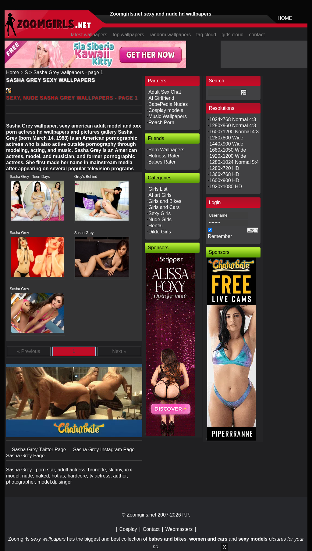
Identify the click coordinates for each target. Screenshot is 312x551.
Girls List (157, 189)
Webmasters (179, 529)
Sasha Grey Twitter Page (39, 449)
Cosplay (128, 529)
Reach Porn (161, 122)
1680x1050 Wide (227, 150)
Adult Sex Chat (164, 92)
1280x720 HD (224, 168)
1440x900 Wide (226, 143)
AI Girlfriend (161, 98)
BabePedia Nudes (168, 104)
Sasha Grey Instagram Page (104, 449)
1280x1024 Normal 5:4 (234, 162)
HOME (285, 18)
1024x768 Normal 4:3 (232, 119)
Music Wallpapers (167, 116)
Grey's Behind (85, 177)
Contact (151, 529)
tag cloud (206, 34)
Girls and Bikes (164, 201)
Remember (220, 236)
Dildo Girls (159, 231)
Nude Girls (160, 219)
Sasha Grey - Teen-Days (30, 177)
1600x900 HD (224, 180)
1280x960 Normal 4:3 (232, 125)
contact (257, 34)
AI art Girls (160, 195)
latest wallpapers (89, 34)
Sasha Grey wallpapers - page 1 (68, 72)
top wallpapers (128, 34)
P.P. (186, 514)
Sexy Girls (159, 213)
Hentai (155, 225)
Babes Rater (162, 161)
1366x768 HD (224, 174)
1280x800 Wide (226, 137)
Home (12, 72)
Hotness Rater (163, 155)
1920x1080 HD (225, 186)
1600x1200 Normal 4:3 (234, 131)
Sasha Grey (19, 233)
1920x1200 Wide (227, 156)
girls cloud (232, 34)
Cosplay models (165, 110)
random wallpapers (170, 34)
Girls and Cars (163, 207)
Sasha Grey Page (25, 455)
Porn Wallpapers (166, 149)
